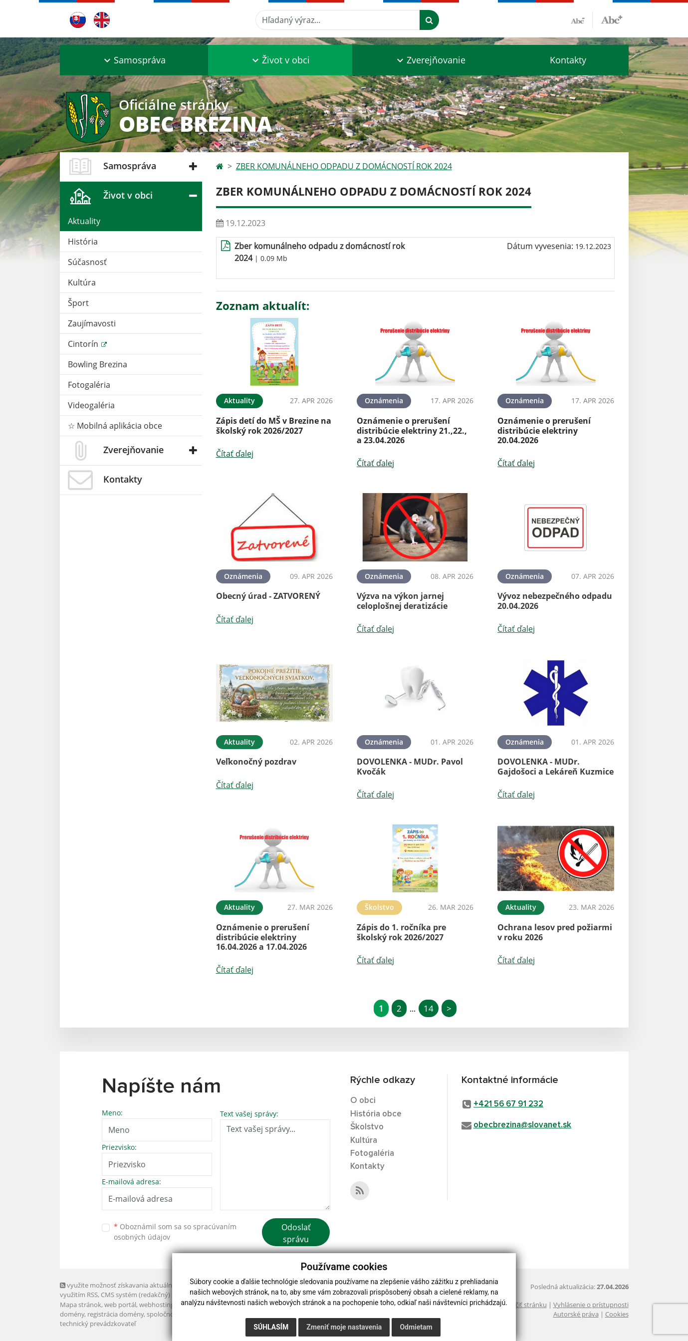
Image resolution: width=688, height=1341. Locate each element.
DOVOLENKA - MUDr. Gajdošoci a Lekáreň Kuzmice (555, 766)
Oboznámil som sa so (175, 1232)
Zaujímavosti (92, 323)
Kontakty (568, 60)
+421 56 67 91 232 (508, 1104)
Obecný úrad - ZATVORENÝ (268, 595)
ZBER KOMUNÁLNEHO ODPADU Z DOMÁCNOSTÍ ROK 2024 (344, 166)
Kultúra (82, 282)
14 (429, 1008)
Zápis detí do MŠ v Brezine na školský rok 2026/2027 (273, 425)
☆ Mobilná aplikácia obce (115, 425)
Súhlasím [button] (270, 1327)
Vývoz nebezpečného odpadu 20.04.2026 (554, 600)
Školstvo (367, 1127)
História (83, 241)
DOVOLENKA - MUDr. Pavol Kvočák (410, 766)
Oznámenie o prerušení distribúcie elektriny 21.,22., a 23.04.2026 (412, 430)
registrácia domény (115, 1314)
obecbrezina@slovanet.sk (522, 1125)
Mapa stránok (80, 1304)
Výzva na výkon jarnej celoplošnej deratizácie (402, 600)
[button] (134, 60)
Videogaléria (91, 405)
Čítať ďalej (234, 453)
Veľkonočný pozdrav (256, 761)
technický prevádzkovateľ (98, 1323)
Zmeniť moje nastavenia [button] (344, 1327)
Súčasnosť (87, 262)
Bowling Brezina (97, 364)
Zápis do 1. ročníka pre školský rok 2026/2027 (401, 932)
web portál (120, 1304)
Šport (78, 302)
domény (72, 1314)
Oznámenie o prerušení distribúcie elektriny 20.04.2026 (544, 430)
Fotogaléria (89, 384)
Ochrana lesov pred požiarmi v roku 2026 (554, 932)
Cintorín (84, 343)
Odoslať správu (296, 1233)
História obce (376, 1114)
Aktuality (84, 221)
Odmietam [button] (416, 1327)
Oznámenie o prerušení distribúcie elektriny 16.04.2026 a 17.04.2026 (262, 937)
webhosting (156, 1304)
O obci (363, 1100)
